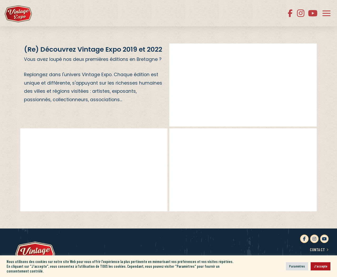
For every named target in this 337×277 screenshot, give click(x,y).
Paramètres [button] (297, 266)
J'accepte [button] (320, 266)
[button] (326, 13)
